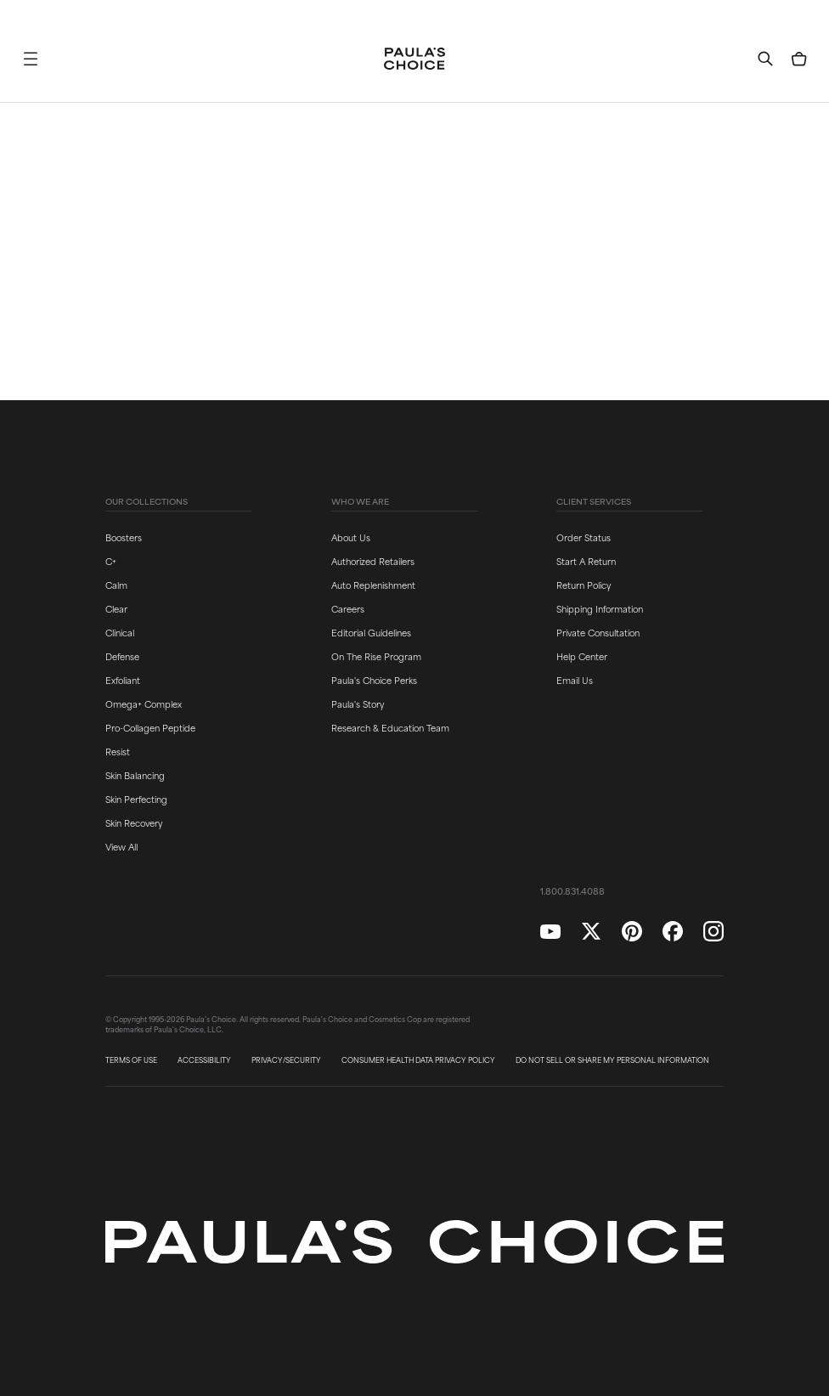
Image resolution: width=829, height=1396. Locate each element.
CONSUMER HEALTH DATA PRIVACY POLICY (418, 1060)
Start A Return (586, 561)
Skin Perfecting (136, 798)
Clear (116, 608)
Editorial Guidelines (371, 632)
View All (121, 846)
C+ (110, 561)
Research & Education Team (390, 727)
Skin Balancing (135, 775)
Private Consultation (598, 632)
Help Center (581, 656)
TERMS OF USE (131, 1060)
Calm (116, 584)
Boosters (123, 537)
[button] (31, 59)
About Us (350, 537)
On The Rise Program (376, 656)
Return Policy (583, 584)
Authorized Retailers (372, 561)
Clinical (119, 632)
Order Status (583, 537)
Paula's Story (357, 703)
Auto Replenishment (373, 584)
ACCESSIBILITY (204, 1060)
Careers (347, 608)
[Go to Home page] (414, 59)
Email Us (574, 680)
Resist (117, 751)
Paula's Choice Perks (374, 680)
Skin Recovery (133, 822)
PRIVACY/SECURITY (286, 1060)
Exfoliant (122, 680)
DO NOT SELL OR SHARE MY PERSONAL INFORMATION (612, 1060)
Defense (122, 656)
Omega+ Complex (143, 703)
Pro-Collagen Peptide (150, 727)
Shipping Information (599, 608)
